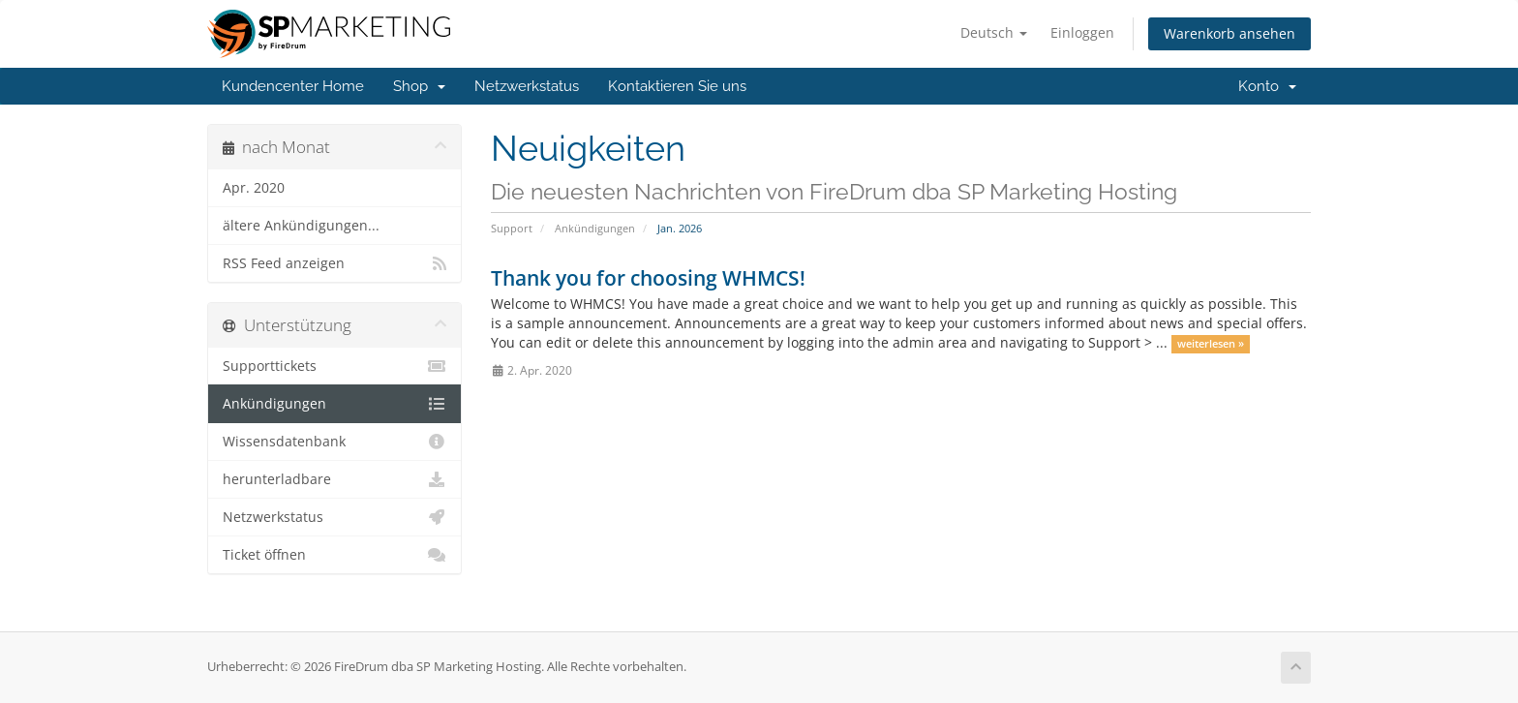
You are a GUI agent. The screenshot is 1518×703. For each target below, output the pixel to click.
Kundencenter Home (293, 86)
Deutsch (993, 32)
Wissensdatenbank (334, 441)
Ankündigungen (595, 228)
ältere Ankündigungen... (301, 225)
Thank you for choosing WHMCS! (648, 277)
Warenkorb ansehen (1229, 33)
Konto (1267, 86)
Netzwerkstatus (526, 86)
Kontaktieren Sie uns (677, 86)
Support (511, 228)
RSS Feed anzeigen (334, 263)
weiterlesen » (1210, 344)
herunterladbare (334, 479)
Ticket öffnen (334, 554)
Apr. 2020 (254, 188)
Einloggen (1082, 32)
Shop (419, 86)
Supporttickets (334, 366)
